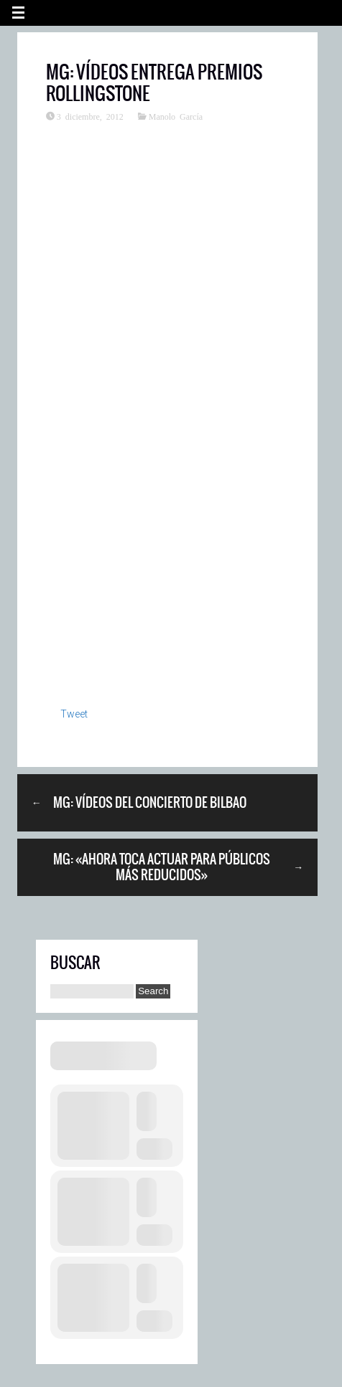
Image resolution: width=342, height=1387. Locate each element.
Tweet (74, 714)
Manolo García (176, 116)
